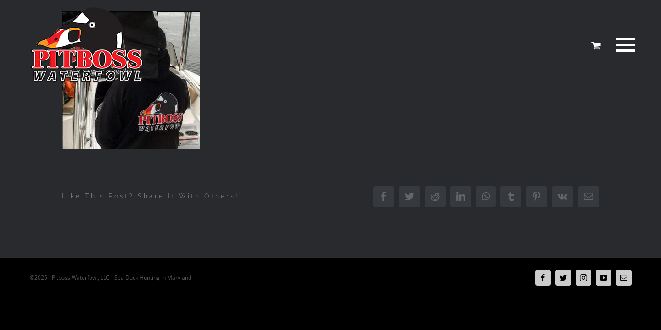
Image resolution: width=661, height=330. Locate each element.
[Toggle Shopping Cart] (595, 45)
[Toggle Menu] (623, 45)
